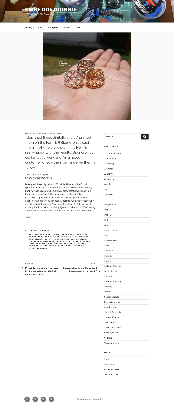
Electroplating (110, 230)
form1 (57, 239)
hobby (32, 241)
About (78, 27)
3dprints (48, 237)
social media (110, 307)
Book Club (109, 215)
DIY (50, 239)
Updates (108, 338)
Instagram (53, 27)
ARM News (109, 194)
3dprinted (68, 235)
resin (44, 246)
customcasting (38, 239)
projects (34, 246)
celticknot (81, 237)
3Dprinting (35, 237)
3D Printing (109, 164)
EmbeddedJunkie (51, 10)
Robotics (108, 291)
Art (105, 199)
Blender (107, 210)
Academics (109, 174)
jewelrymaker (81, 241)
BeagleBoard (110, 204)
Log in (107, 359)
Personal (108, 276)
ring (51, 246)
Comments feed (111, 369)
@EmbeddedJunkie (42, 177)
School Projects (111, 297)
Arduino (107, 189)
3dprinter (81, 235)
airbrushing (109, 179)
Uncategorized (111, 332)
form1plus (68, 239)
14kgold (34, 235)
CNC (106, 220)
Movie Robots (110, 271)
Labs (106, 245)
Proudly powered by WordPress (91, 399)
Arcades (108, 184)
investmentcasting (49, 241)
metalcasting (77, 244)
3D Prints (108, 169)
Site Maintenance (112, 302)
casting (60, 237)
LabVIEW (108, 251)
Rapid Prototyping (112, 281)
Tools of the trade (112, 327)
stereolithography (72, 246)
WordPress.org (111, 374)
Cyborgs (108, 225)
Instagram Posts (39, 231)
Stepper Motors (111, 317)
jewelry (67, 241)
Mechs (107, 261)
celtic (70, 237)
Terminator (109, 322)
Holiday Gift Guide (34, 27)
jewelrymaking (38, 244)
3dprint (56, 235)
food (106, 235)
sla (57, 246)
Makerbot (108, 256)
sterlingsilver (38, 248)
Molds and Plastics (112, 266)
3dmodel (45, 235)
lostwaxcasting (58, 244)
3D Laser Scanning (112, 153)
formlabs (82, 239)
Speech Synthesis (112, 312)
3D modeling (110, 158)
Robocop (108, 286)
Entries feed (110, 364)
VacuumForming (111, 343)
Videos (66, 27)
